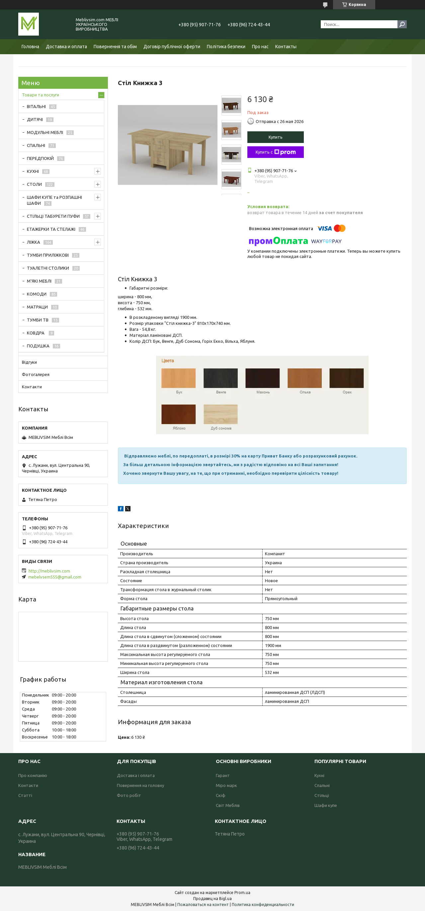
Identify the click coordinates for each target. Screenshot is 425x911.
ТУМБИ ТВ (37, 320)
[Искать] (402, 24)
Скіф (220, 795)
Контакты (286, 46)
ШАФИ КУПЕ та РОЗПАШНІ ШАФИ (54, 200)
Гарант (223, 775)
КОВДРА (36, 332)
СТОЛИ (34, 184)
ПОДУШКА (38, 345)
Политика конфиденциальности (263, 904)
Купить (276, 137)
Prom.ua (242, 892)
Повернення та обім (115, 46)
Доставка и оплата (66, 46)
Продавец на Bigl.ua (212, 898)
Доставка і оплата (136, 775)
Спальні (322, 785)
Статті (25, 795)
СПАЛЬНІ (36, 145)
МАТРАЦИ (37, 307)
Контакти (32, 386)
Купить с (276, 152)
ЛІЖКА (33, 242)
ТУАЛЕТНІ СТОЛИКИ (48, 268)
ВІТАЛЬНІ (36, 106)
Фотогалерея (35, 374)
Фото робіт (129, 795)
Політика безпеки (226, 46)
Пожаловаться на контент (203, 904)
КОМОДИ (36, 294)
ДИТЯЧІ (35, 119)
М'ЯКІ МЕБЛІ (39, 281)
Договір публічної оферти (171, 46)
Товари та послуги (40, 94)
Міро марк (226, 785)
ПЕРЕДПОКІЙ (40, 158)
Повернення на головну (140, 785)
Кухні (319, 775)
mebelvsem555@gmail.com (54, 577)
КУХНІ (33, 171)
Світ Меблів (228, 805)
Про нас (260, 46)
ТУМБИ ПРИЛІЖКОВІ (48, 255)
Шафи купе (325, 805)
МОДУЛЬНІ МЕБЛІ (45, 132)
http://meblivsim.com (49, 571)
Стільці (321, 795)
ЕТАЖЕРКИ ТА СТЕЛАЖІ (51, 229)
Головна (30, 46)
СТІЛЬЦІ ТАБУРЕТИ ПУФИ (53, 216)
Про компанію (32, 775)
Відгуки (29, 362)
